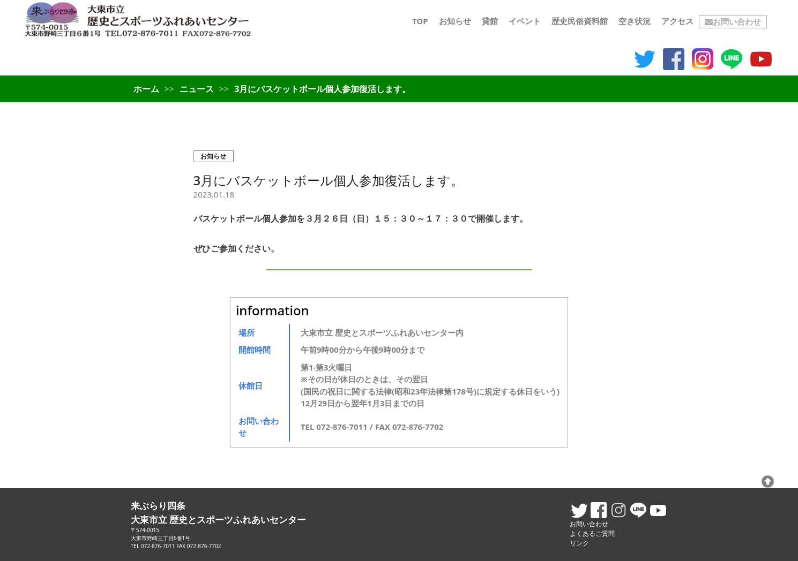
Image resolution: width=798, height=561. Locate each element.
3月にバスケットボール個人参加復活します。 (328, 180)
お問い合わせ (733, 21)
